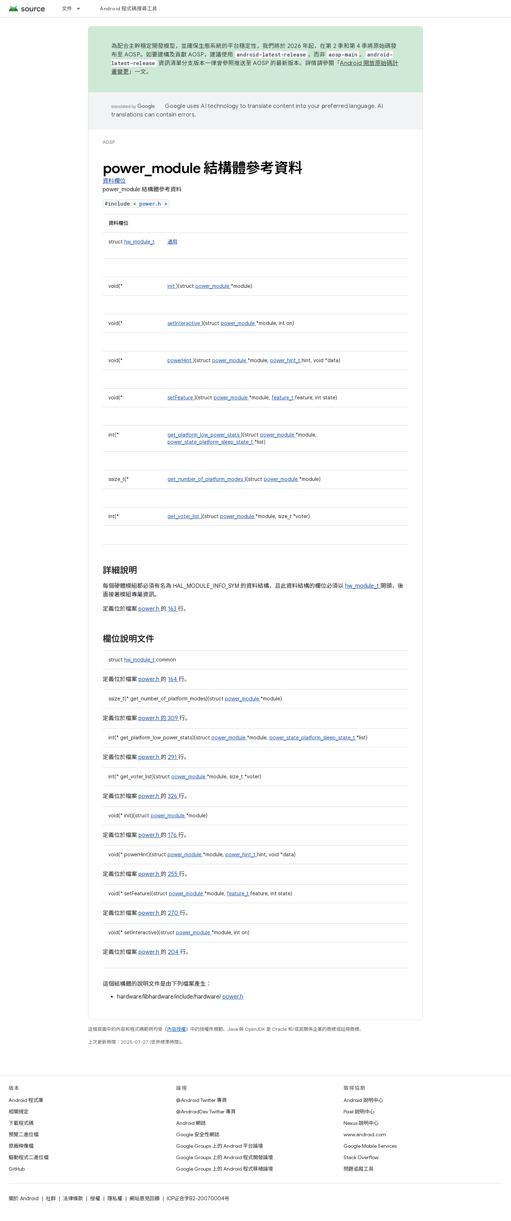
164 (173, 679)
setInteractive (184, 323)
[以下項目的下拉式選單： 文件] (81, 8)
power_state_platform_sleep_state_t (210, 442)
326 (173, 796)
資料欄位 (114, 180)
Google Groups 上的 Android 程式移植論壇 (224, 1169)
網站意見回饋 (145, 1198)
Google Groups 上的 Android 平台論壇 (219, 1146)
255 (173, 874)
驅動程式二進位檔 (29, 1157)
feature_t (283, 397)
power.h (151, 203)
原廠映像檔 (21, 1146)
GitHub (17, 1169)
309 (173, 718)
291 (173, 757)
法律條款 (73, 1198)
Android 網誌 (191, 1123)
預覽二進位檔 (24, 1134)
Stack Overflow (361, 1157)
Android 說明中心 (363, 1100)
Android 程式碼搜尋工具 (128, 8)
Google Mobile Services (370, 1146)
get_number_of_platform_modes (205, 479)
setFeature (180, 397)
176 (173, 835)
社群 (51, 1198)
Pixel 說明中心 (359, 1111)
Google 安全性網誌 (197, 1134)
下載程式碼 (21, 1123)
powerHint (180, 360)
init (171, 286)
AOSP (109, 142)
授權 (95, 1198)
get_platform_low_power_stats (204, 435)
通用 (172, 241)
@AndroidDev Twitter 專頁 (206, 1111)
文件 (67, 8)
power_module (213, 286)
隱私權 (114, 1198)
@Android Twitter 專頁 (201, 1100)
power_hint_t (286, 360)
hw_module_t (139, 241)
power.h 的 (153, 718)
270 (174, 913)
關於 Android (24, 1198)
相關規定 (19, 1111)
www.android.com (365, 1134)
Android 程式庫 (26, 1100)
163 (173, 608)
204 (174, 952)
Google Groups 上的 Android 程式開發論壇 (224, 1157)
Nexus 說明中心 (361, 1123)
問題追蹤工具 (359, 1169)
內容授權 (176, 1029)
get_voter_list (184, 516)
